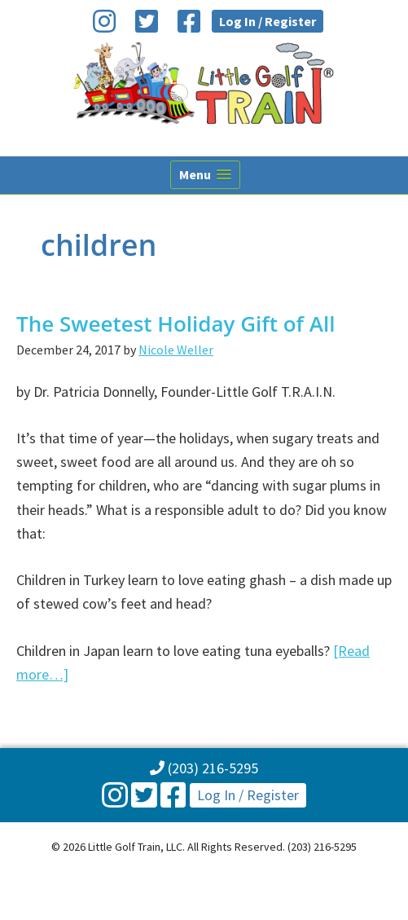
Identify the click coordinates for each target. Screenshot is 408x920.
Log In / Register (267, 21)
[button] (205, 175)
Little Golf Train (204, 83)
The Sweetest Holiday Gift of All (175, 323)
